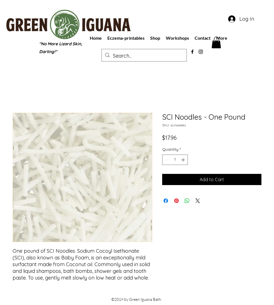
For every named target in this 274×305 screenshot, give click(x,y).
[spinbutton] (175, 160)
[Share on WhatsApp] (187, 200)
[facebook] (192, 52)
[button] (216, 42)
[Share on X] (197, 200)
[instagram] (201, 52)
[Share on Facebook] (165, 200)
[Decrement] (166, 160)
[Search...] (144, 56)
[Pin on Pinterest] (176, 200)
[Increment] (183, 160)
